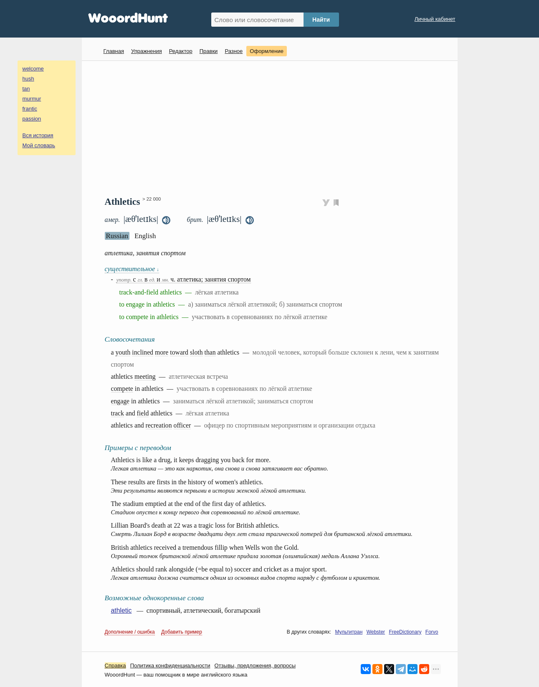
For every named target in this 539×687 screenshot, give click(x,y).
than (210, 352)
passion (32, 119)
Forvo (431, 632)
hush (28, 78)
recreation (159, 425)
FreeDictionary (405, 632)
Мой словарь (39, 145)
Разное (234, 51)
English (145, 236)
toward (179, 352)
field (143, 413)
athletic (121, 610)
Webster (376, 632)
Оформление (266, 51)
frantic (30, 109)
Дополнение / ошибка (130, 632)
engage (120, 401)
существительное (132, 268)
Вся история (38, 135)
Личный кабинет (435, 19)
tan (26, 89)
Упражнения (146, 51)
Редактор (180, 51)
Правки (209, 51)
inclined (142, 352)
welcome (33, 68)
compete (122, 388)
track (117, 413)
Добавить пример (181, 632)
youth (122, 352)
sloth (196, 352)
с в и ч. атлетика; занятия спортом (183, 279)
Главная (114, 51)
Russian (117, 236)
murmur (32, 99)
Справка (115, 665)
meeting (145, 376)
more (161, 352)
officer (182, 425)
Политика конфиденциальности (170, 665)
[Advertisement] (273, 127)
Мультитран (348, 632)
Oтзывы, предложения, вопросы (255, 665)
